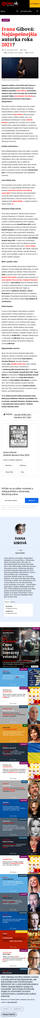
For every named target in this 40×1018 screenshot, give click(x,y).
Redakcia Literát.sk (9, 748)
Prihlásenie (35, 4)
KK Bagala (6, 804)
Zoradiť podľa (26, 11)
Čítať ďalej (34, 666)
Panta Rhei (6, 673)
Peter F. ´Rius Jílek (9, 710)
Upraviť (6, 1013)
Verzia (5, 935)
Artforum (23, 465)
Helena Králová (8, 842)
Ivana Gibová (20, 540)
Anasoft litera (8, 633)
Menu (3, 11)
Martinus (9, 465)
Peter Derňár (7, 973)
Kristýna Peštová (8, 823)
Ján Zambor (7, 785)
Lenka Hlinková (8, 879)
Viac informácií (12, 1006)
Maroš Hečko (7, 917)
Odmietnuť (17, 1013)
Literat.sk (10, 2)
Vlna (22, 472)
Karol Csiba (6, 954)
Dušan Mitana (7, 898)
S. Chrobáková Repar (10, 729)
